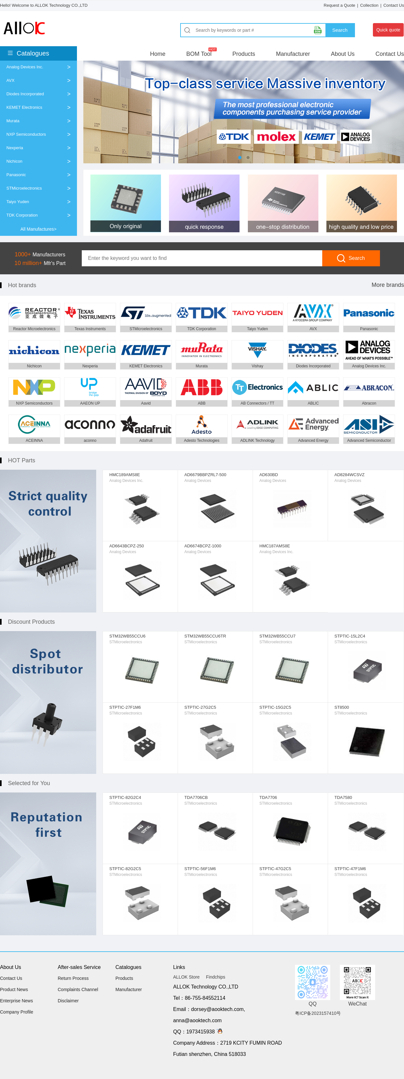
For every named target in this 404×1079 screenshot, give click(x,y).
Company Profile (16, 1012)
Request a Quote (339, 5)
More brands (388, 285)
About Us (343, 54)
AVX (10, 80)
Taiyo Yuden (17, 201)
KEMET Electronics (24, 107)
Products (243, 54)
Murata (12, 120)
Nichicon (14, 161)
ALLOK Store (186, 977)
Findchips (215, 977)
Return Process (73, 978)
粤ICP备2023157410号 (318, 1013)
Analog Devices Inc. (24, 66)
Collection (369, 5)
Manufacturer (293, 54)
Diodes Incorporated (25, 93)
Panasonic (16, 174)
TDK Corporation (22, 215)
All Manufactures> (38, 229)
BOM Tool (199, 54)
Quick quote (388, 29)
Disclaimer (68, 1000)
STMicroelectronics (24, 188)
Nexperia (14, 147)
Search (340, 30)
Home (157, 54)
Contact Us (393, 5)
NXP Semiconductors (26, 134)
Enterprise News (16, 1000)
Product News (14, 989)
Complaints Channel (78, 989)
